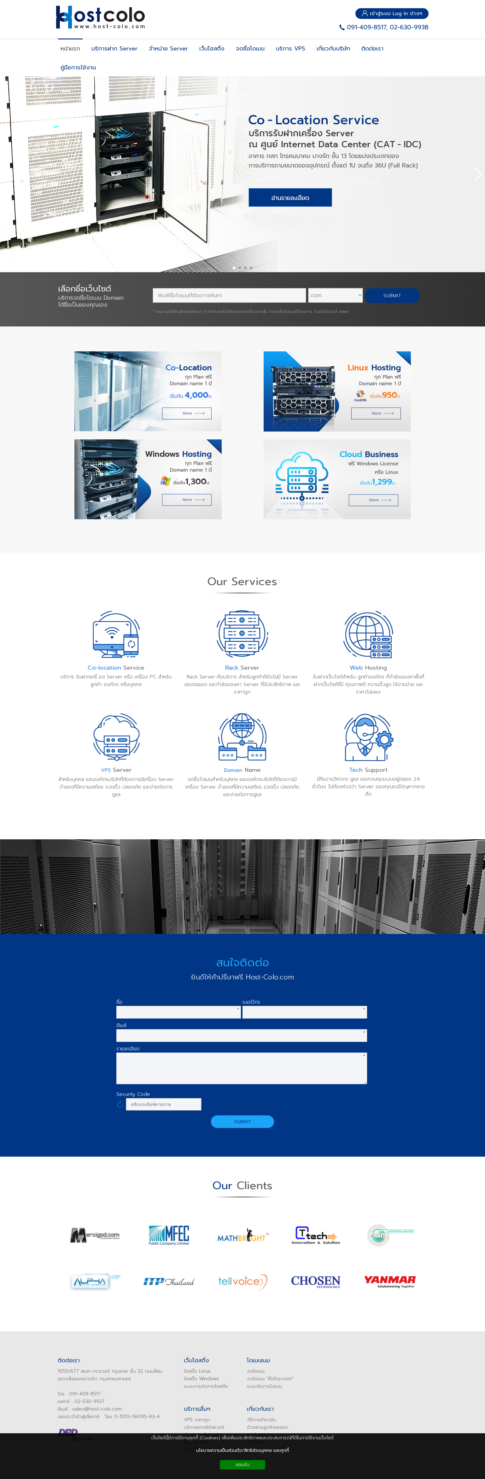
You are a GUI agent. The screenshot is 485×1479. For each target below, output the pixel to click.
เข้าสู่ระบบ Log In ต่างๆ (392, 13)
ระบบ (247, 1386)
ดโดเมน (252, 1371)
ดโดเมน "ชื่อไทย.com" (267, 1378)
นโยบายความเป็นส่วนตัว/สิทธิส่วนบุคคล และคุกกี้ (242, 1450)
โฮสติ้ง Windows (197, 1378)
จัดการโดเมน (265, 1386)
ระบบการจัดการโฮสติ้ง (201, 1386)
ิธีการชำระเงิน (258, 1419)
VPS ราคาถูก (192, 1419)
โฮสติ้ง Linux (192, 1371)
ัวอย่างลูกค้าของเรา (264, 1427)
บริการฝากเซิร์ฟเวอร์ (199, 1427)
